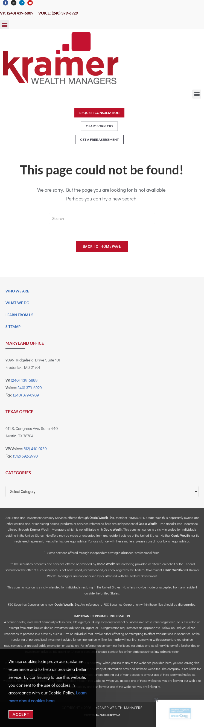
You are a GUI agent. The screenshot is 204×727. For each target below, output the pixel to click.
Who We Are (17, 291)
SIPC (141, 517)
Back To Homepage (102, 246)
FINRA (133, 517)
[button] (4, 24)
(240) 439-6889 (24, 380)
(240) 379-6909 (26, 395)
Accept (21, 714)
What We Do (17, 303)
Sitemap (13, 326)
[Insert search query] (102, 218)
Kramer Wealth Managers (118, 707)
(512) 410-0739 (34, 448)
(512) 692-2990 (25, 456)
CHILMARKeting (110, 715)
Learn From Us (19, 315)
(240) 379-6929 (29, 387)
